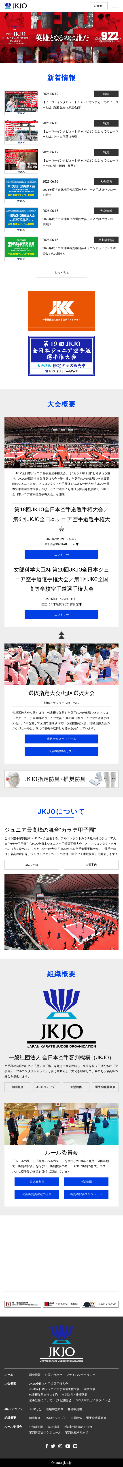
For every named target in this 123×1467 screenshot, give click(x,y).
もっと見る (61, 272)
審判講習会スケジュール (86, 1194)
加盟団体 (76, 1087)
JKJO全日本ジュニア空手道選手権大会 (54, 1389)
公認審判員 (37, 1181)
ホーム (8, 1374)
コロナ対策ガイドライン (92, 1400)
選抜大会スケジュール (61, 739)
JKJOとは (31, 864)
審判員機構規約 (76, 1432)
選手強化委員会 (105, 1087)
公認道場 (86, 1181)
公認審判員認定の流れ (36, 1194)
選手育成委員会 (96, 1418)
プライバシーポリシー (80, 1374)
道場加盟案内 (55, 1409)
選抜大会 (89, 1389)
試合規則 (63, 1400)
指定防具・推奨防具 (75, 1394)
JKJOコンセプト (47, 1087)
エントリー (61, 554)
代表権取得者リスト (62, 751)
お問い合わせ (53, 1374)
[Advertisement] (61, 1253)
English (98, 5)
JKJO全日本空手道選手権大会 (48, 1383)
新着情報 (35, 1374)
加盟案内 (91, 864)
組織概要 (18, 1087)
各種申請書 (75, 1409)
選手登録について (40, 1400)
